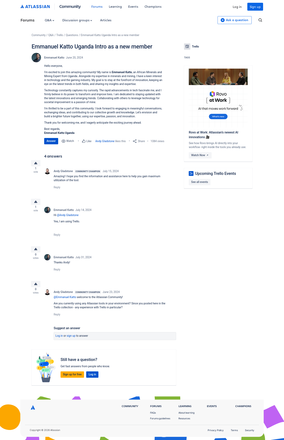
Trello (59, 35)
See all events (199, 182)
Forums (97, 6)
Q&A (49, 20)
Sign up (255, 7)
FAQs (153, 412)
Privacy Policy (216, 430)
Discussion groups (77, 20)
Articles (105, 20)
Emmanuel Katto (54, 57)
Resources (184, 418)
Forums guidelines (160, 418)
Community (70, 6)
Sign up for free (72, 380)
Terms (234, 430)
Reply (57, 188)
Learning (115, 6)
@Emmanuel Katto (65, 303)
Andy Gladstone (104, 141)
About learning (186, 412)
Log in (237, 7)
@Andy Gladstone (67, 218)
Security (249, 430)
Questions (72, 35)
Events (133, 6)
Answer (51, 141)
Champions (153, 6)
